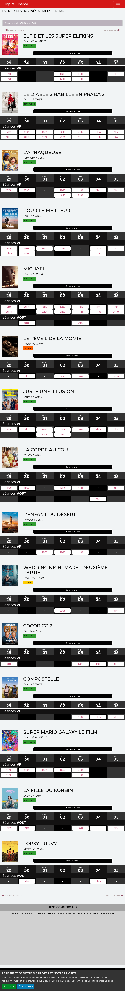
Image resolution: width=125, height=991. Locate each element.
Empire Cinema (15, 4)
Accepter (9, 986)
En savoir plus (26, 986)
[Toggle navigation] (117, 4)
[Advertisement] (62, 939)
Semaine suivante (111, 30)
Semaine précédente (14, 30)
